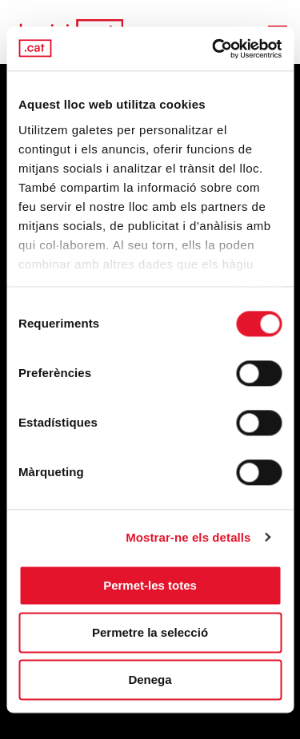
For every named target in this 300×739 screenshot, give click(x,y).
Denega (149, 679)
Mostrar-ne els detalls (188, 537)
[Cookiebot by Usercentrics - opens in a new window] (214, 48)
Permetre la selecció (150, 632)
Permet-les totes (150, 585)
